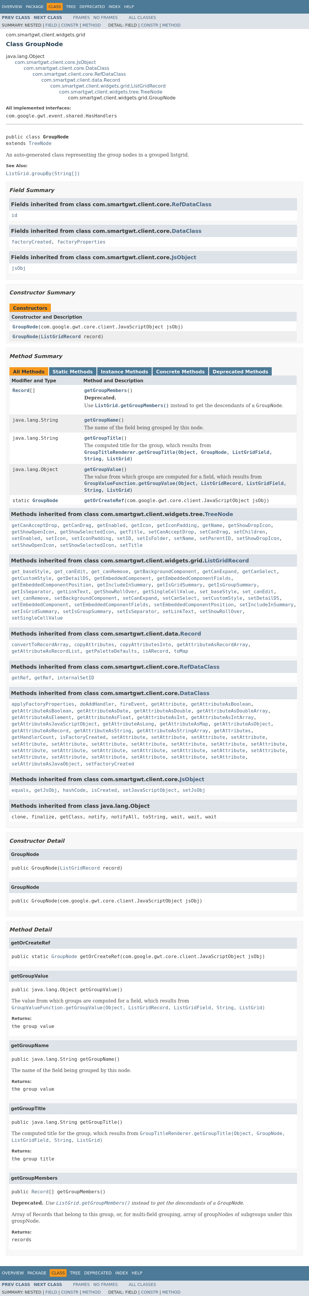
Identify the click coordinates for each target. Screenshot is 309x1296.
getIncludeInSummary (124, 585)
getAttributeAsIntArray (222, 717)
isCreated (104, 790)
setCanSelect (180, 598)
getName (212, 525)
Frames (81, 17)
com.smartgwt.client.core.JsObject (55, 62)
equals (20, 790)
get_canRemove (109, 571)
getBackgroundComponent (165, 571)
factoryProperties (81, 242)
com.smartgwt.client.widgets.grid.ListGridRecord (108, 86)
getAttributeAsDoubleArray (232, 711)
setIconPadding (91, 538)
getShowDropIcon (249, 525)
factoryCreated (31, 242)
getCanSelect (259, 571)
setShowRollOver (221, 611)
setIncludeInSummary (267, 604)
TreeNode (40, 143)
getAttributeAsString (102, 731)
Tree (71, 6)
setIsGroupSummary (87, 611)
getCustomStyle (31, 578)
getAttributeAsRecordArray (212, 644)
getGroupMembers (105, 390)
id (14, 215)
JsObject (184, 257)
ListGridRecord (61, 336)
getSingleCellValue (168, 591)
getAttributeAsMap (184, 724)
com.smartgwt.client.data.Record (80, 80)
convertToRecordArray (40, 644)
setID (124, 538)
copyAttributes (94, 644)
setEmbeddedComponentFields (111, 604)
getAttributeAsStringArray (172, 731)
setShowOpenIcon (33, 545)
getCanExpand (219, 571)
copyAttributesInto (145, 644)
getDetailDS (72, 578)
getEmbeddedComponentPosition (51, 585)
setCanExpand (140, 598)
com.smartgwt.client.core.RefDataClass (79, 74)
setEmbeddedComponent (40, 604)
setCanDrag (214, 532)
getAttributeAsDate (102, 711)
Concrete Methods (180, 372)
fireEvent (132, 704)
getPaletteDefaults (111, 651)
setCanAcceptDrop (171, 532)
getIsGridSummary (179, 585)
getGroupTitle (102, 438)
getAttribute (168, 704)
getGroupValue (102, 469)
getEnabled (111, 525)
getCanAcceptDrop (34, 525)
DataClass (187, 231)
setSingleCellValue (37, 618)
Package (34, 6)
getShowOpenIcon (33, 532)
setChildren (249, 532)
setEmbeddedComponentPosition (194, 604)
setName (184, 538)
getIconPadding (177, 525)
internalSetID (75, 678)
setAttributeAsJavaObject (46, 764)
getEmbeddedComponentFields (194, 578)
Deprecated (92, 6)
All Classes (142, 17)
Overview (12, 6)
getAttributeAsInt (161, 717)
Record (21, 390)
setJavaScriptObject (150, 790)
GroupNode (25, 327)
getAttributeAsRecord (40, 731)
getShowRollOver (115, 591)
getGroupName (101, 420)
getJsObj (45, 790)
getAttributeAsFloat (104, 717)
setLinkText (178, 611)
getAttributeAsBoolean (221, 704)
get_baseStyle (30, 571)
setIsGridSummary (34, 611)
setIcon (56, 538)
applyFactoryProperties (43, 704)
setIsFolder (152, 538)
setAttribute (128, 737)
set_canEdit (258, 591)
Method (91, 25)
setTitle (131, 545)
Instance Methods (124, 372)
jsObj (19, 268)
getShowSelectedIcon (87, 532)
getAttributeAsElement (41, 717)
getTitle (131, 532)
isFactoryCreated (83, 737)
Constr (69, 25)
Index (115, 6)
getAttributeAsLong (128, 724)
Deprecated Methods (240, 372)
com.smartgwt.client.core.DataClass (66, 68)
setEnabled (26, 538)
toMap (181, 651)
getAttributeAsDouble (162, 711)
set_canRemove (30, 598)
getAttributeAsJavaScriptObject (54, 724)
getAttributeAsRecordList (46, 651)
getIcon (141, 525)
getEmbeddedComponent (122, 578)
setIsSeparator (137, 611)
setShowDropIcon (258, 538)
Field (51, 25)
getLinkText (72, 591)
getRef (20, 678)
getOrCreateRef (104, 500)
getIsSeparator (31, 591)
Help (129, 6)
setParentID (215, 538)
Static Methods (73, 372)
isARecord (155, 651)
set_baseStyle (218, 591)
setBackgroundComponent (85, 598)
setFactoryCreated (109, 764)
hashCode (74, 790)
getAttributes (232, 731)
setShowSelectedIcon (87, 545)
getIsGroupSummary (232, 585)
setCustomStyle (222, 598)
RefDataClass (192, 204)
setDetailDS (263, 598)
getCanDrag (77, 525)
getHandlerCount (33, 737)
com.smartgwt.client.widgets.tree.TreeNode (110, 92)
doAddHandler (97, 704)
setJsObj (193, 790)
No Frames (105, 17)
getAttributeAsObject (242, 724)
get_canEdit (70, 571)
